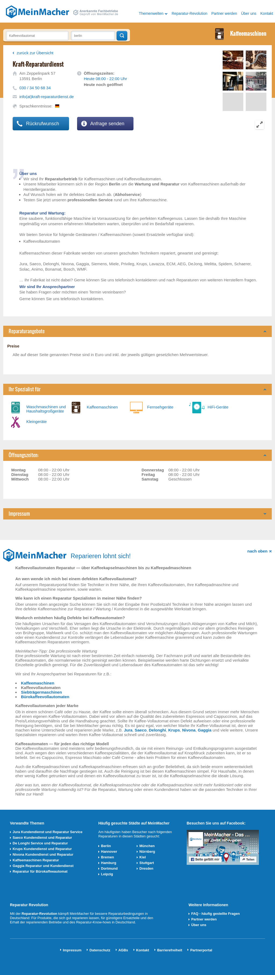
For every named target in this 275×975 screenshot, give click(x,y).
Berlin (106, 846)
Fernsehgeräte (160, 407)
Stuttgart (146, 863)
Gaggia (205, 730)
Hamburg (108, 863)
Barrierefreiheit (169, 950)
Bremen (107, 857)
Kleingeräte (36, 421)
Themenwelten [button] (151, 13)
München (147, 846)
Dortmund (109, 868)
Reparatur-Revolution (189, 13)
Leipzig (107, 874)
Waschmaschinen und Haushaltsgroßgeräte (46, 408)
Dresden (146, 868)
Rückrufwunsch (38, 124)
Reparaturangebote (27, 331)
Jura (128, 730)
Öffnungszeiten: (24, 455)
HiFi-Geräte (218, 407)
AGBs (123, 950)
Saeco (140, 730)
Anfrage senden (102, 124)
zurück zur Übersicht (35, 53)
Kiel (142, 857)
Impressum (19, 513)
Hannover (109, 851)
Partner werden (224, 13)
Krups (174, 730)
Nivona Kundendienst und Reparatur (43, 854)
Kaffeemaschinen (102, 407)
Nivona (189, 730)
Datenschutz (99, 950)
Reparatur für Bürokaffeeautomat (40, 871)
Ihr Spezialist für (25, 389)
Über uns (248, 13)
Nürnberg (147, 851)
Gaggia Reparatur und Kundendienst (43, 866)
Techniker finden (122, 36)
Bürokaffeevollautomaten (45, 696)
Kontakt (266, 13)
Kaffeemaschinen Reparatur (36, 860)
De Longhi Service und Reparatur (40, 843)
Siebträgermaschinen (41, 692)
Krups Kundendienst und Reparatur (42, 849)
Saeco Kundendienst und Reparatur (42, 838)
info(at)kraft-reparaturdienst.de (46, 96)
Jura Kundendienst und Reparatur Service (47, 832)
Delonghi (157, 730)
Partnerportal (201, 950)
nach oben (257, 551)
